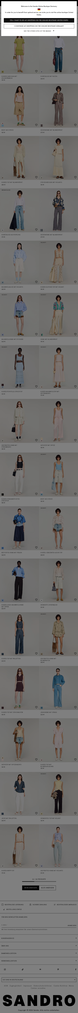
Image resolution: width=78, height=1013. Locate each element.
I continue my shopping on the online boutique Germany (39, 26)
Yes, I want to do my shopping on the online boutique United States (39, 20)
